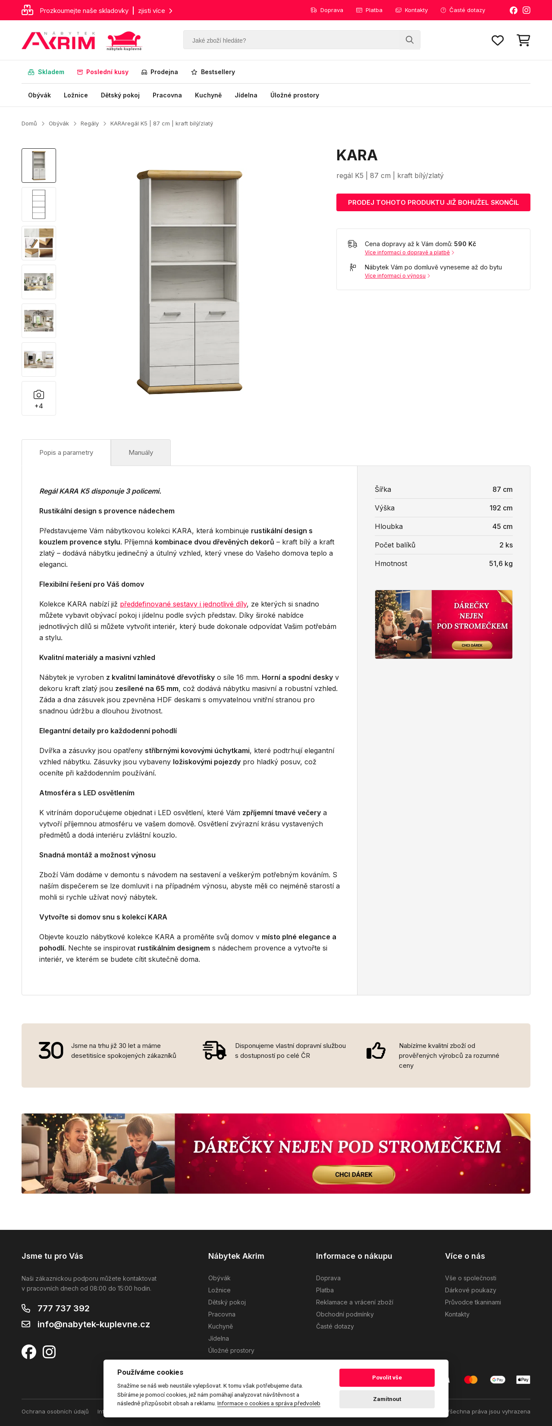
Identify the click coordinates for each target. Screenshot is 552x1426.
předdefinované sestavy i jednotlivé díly (183, 604)
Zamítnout (387, 1399)
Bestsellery (213, 71)
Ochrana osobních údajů (55, 1411)
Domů (29, 123)
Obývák (39, 95)
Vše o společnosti (470, 1278)
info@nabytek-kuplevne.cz (94, 1324)
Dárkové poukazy (470, 1290)
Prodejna (159, 71)
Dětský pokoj (120, 95)
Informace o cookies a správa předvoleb (268, 1403)
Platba (369, 9)
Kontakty (411, 9)
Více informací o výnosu (397, 275)
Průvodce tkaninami (473, 1302)
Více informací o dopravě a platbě (409, 252)
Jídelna (246, 95)
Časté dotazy (463, 9)
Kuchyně (208, 95)
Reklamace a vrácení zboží (354, 1302)
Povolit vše (387, 1377)
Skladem (46, 71)
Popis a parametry (66, 452)
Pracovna (167, 95)
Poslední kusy (103, 71)
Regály (90, 123)
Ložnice (76, 95)
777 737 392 (64, 1308)
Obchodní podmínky (345, 1314)
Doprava (326, 9)
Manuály (141, 452)
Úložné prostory (294, 95)
